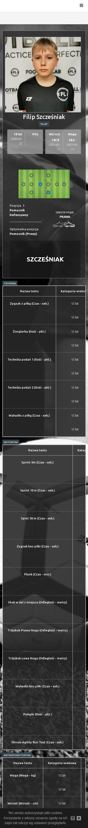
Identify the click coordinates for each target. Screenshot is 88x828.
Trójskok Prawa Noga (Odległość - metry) (38, 630)
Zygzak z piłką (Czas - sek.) (29, 303)
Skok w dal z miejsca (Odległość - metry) (37, 602)
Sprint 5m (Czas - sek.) (37, 462)
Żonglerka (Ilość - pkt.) (29, 331)
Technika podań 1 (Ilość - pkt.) (29, 359)
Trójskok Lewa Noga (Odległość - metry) (37, 658)
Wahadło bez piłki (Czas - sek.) (37, 686)
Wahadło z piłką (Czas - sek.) (29, 415)
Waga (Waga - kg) (23, 775)
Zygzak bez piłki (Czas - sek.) (38, 546)
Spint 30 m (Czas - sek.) (37, 518)
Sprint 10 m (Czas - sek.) (37, 490)
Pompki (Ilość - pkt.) (37, 714)
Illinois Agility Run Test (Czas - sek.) (37, 742)
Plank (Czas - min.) (37, 574)
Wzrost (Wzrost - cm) (23, 803)
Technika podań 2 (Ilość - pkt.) (29, 387)
